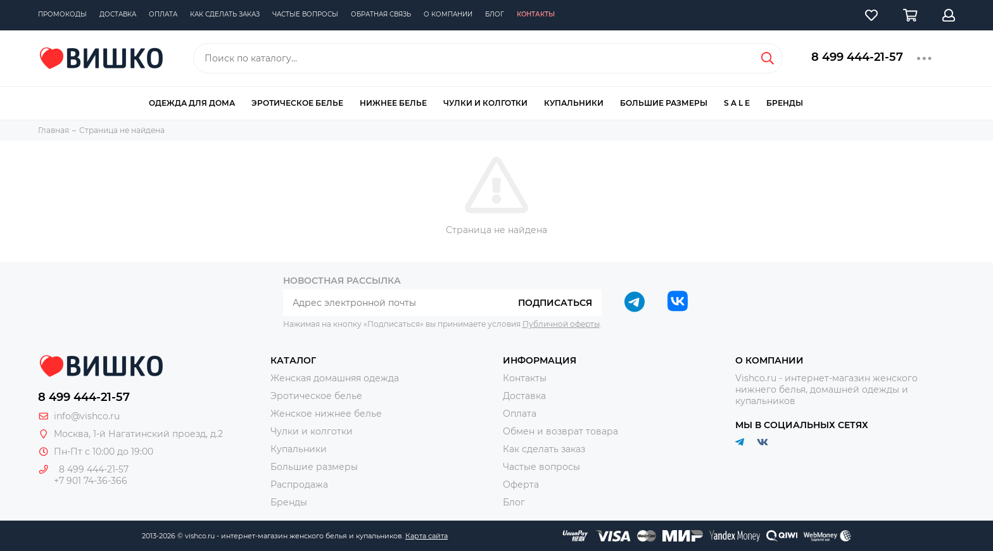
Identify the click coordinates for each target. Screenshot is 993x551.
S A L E (737, 103)
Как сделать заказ (225, 14)
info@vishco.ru (87, 416)
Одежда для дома (192, 103)
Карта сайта (426, 535)
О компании (448, 14)
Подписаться (555, 302)
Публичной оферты (561, 324)
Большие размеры (663, 103)
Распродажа (299, 484)
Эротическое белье (297, 103)
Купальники (574, 103)
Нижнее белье (393, 103)
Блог (494, 14)
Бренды (784, 103)
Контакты (536, 14)
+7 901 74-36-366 (90, 480)
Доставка (117, 14)
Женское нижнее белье (326, 413)
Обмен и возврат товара (560, 431)
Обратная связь (381, 14)
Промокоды (62, 14)
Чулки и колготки (485, 103)
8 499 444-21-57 (857, 57)
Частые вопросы (305, 14)
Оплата (163, 14)
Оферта (521, 484)
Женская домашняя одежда (334, 378)
